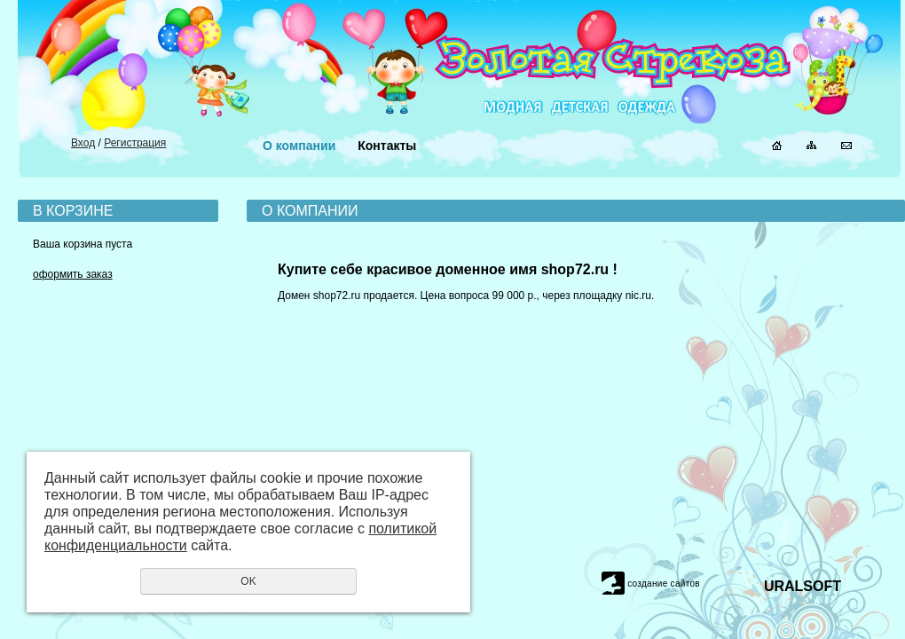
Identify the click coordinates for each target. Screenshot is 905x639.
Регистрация (135, 143)
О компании (299, 145)
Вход (83, 143)
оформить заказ (73, 274)
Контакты (387, 145)
